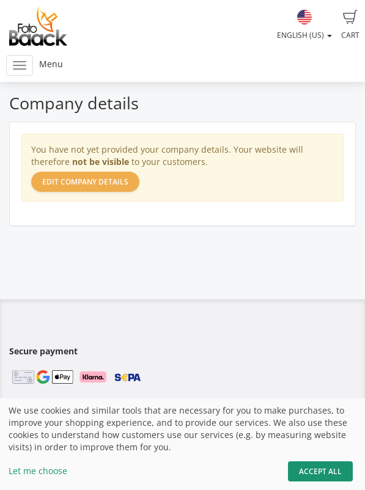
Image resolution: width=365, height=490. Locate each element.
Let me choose (38, 471)
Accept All (320, 471)
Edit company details (85, 182)
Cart (350, 25)
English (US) (304, 25)
